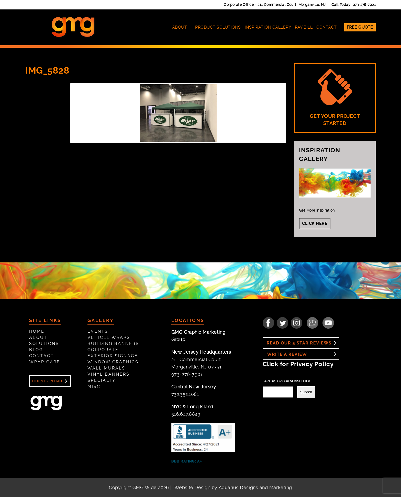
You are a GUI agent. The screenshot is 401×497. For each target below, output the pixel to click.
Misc (94, 386)
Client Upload (47, 381)
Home (36, 331)
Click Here (314, 223)
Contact (326, 27)
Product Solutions (218, 27)
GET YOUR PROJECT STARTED (335, 97)
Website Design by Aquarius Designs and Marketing (233, 487)
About (179, 27)
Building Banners (113, 343)
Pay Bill (304, 27)
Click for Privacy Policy (298, 364)
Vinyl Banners (108, 374)
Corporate (103, 349)
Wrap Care (44, 362)
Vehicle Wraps (108, 337)
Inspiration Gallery (268, 27)
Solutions (44, 343)
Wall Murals (106, 368)
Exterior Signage (112, 355)
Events (97, 331)
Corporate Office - (275, 5)
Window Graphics (113, 362)
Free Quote (360, 27)
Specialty (101, 380)
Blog (36, 349)
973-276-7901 (364, 5)
